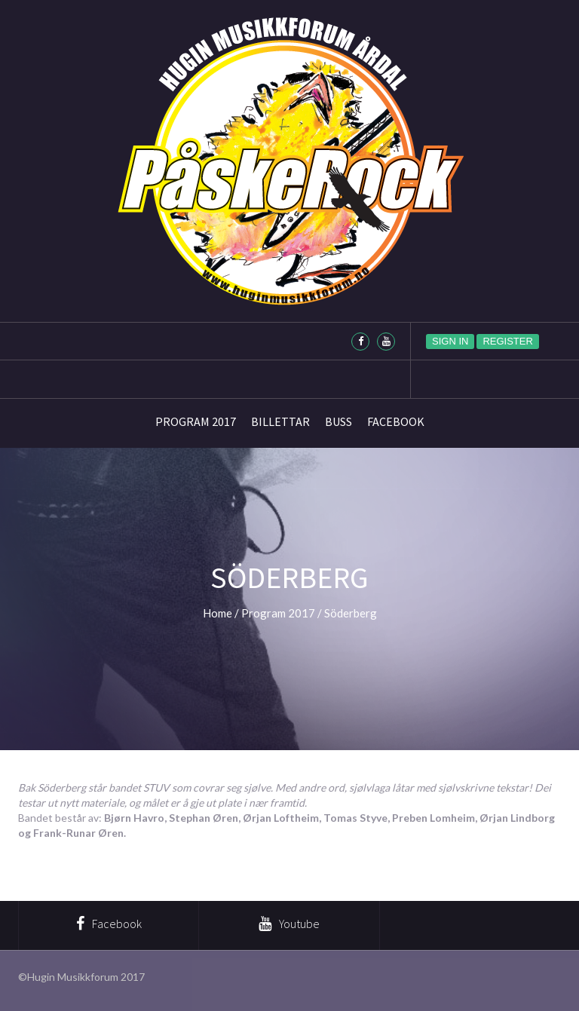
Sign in (450, 341)
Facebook (395, 421)
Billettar (280, 421)
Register (507, 341)
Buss (338, 421)
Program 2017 (195, 421)
